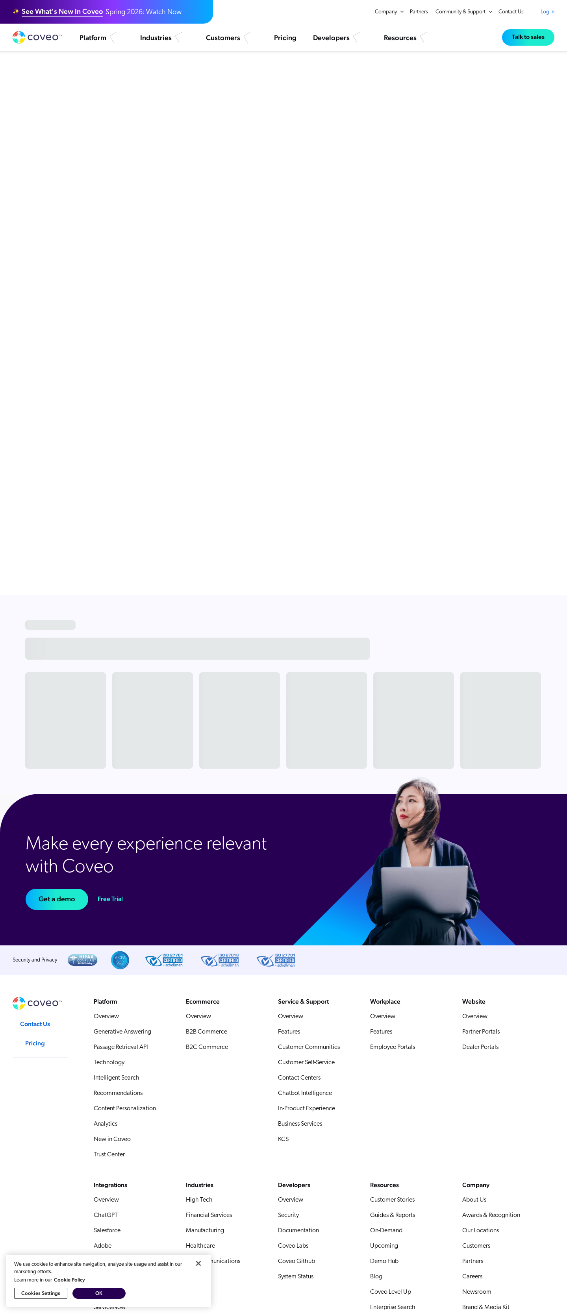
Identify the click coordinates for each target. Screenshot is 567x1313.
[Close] (198, 1263)
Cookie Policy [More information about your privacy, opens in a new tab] (69, 1280)
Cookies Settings (40, 1294)
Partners (419, 12)
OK (98, 1294)
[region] (108, 1281)
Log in (547, 12)
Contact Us (511, 12)
